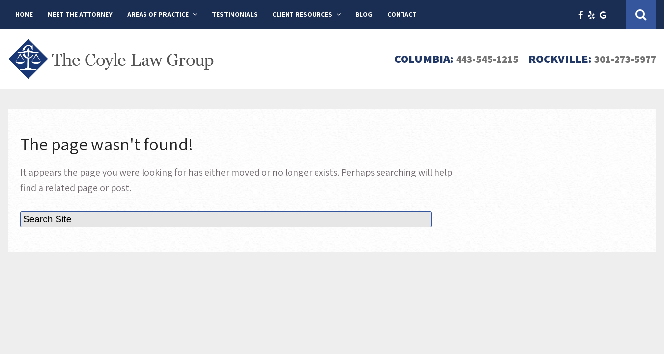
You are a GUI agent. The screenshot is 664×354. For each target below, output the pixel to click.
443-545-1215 (473, 58)
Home (24, 14)
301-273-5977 (620, 58)
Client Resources (302, 14)
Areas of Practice (158, 14)
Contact (402, 14)
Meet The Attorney (80, 14)
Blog (364, 14)
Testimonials (235, 14)
